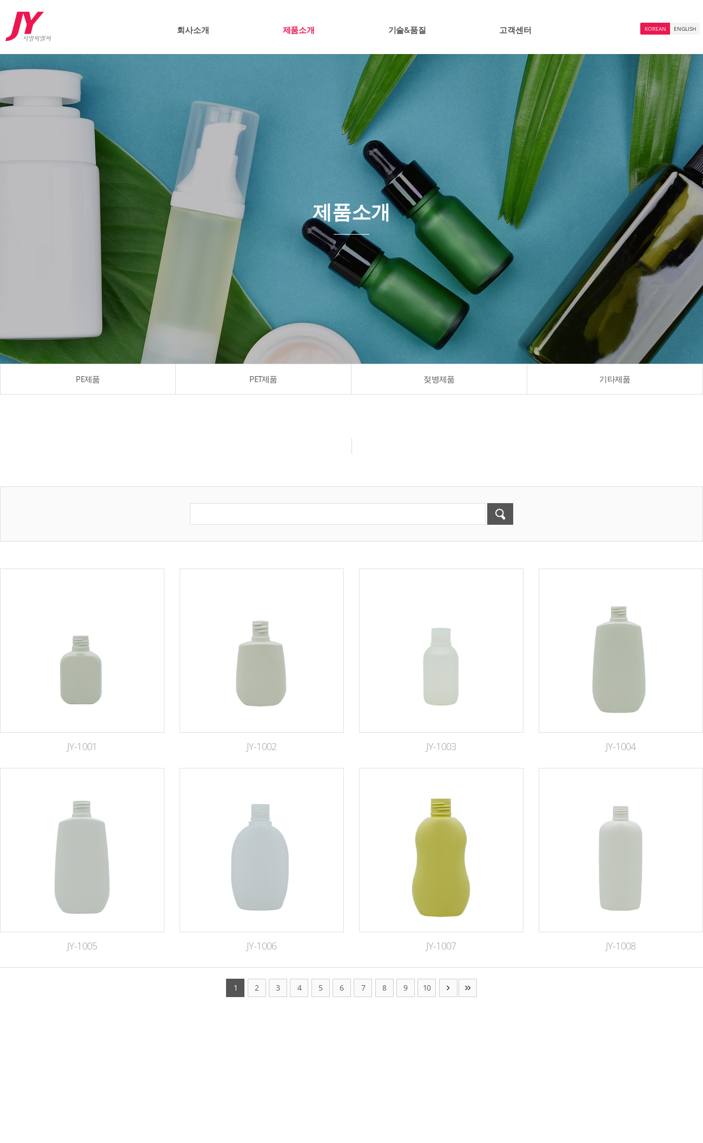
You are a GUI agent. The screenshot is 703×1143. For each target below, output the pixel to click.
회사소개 (193, 29)
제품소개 (299, 29)
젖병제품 (438, 378)
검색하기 (500, 514)
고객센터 (515, 29)
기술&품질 (407, 29)
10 (427, 987)
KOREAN (655, 28)
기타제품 (614, 378)
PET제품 (263, 378)
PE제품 (88, 378)
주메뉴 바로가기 (0, 0)
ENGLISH (685, 28)
